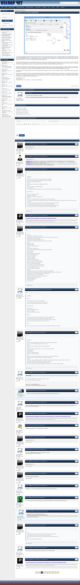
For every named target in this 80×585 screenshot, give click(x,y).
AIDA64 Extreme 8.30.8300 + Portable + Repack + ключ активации (6, 48)
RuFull (30, 169)
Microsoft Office (38, 7)
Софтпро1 (31, 215)
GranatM (31, 511)
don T (30, 425)
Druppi (30, 449)
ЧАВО (57, 7)
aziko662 (30, 372)
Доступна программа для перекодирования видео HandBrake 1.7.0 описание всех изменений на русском (46, 562)
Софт (2, 7)
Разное (53, 7)
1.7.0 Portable (33, 79)
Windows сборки (12, 7)
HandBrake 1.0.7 (29, 162)
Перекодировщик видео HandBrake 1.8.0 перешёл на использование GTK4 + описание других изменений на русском (48, 416)
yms (31, 390)
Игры (49, 7)
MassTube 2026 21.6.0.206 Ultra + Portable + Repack (7, 45)
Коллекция (44, 7)
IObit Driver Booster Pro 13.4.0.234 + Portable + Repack (6, 55)
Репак (6, 7)
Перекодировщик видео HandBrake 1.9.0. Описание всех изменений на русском (41, 218)
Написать (62, 7)
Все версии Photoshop (20, 7)
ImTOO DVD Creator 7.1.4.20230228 (22, 112)
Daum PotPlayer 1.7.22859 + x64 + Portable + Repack (7, 43)
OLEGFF (30, 485)
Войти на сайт (7, 20)
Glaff (30, 497)
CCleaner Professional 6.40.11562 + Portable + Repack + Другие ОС (7, 40)
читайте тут (65, 97)
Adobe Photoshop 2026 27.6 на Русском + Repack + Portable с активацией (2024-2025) (7, 35)
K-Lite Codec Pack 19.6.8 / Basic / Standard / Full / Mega (7, 53)
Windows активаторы (30, 7)
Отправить (22, 135)
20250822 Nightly (39, 79)
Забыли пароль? (4, 25)
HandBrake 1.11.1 (23, 79)
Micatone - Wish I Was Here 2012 (22, 109)
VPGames (31, 402)
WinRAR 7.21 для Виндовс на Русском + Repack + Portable (7, 37)
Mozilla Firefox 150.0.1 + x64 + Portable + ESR (7, 32)
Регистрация (11, 25)
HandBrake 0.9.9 (29, 161)
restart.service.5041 (32, 289)
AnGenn (30, 156)
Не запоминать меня (6, 23)
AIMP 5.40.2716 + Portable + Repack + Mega (6, 50)
